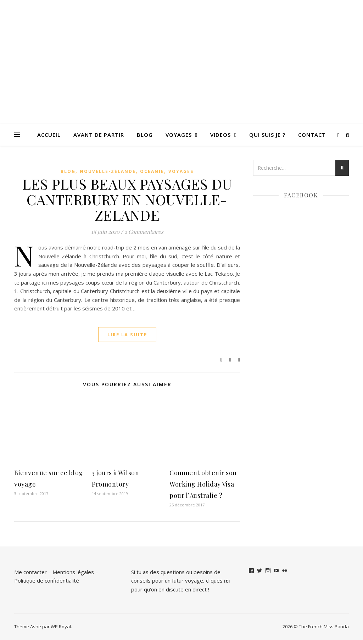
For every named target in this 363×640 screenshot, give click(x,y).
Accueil (49, 134)
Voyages (179, 134)
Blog (145, 134)
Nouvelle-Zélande (108, 171)
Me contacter (30, 572)
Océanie (152, 171)
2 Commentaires (143, 231)
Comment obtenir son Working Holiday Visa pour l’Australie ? (203, 484)
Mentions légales (73, 572)
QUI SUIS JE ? (267, 134)
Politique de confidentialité (46, 580)
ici (227, 580)
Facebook (301, 195)
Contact (312, 134)
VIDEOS (220, 134)
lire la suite (127, 334)
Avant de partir (98, 134)
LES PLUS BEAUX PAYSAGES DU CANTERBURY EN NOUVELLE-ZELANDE (127, 199)
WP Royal (61, 626)
